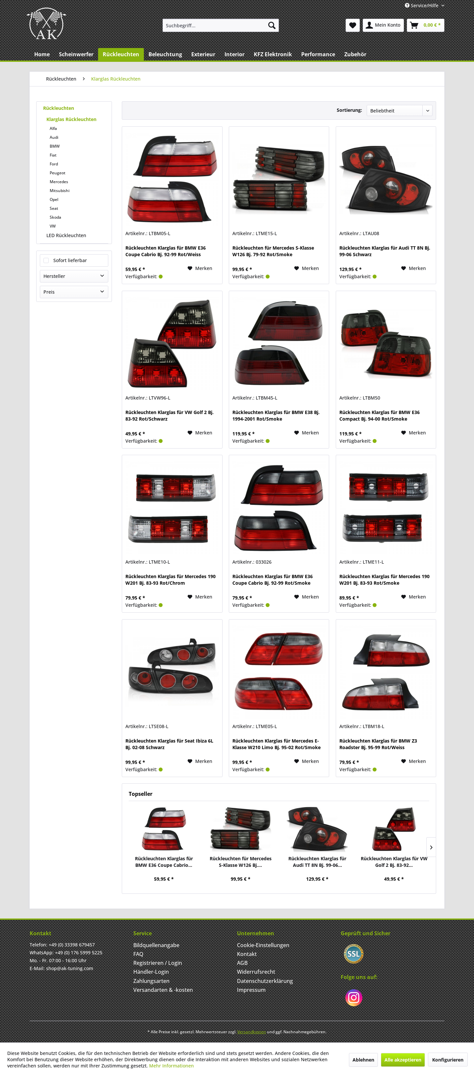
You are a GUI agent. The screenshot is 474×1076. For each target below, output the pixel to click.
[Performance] (318, 54)
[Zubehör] (355, 54)
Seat (54, 208)
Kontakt (247, 954)
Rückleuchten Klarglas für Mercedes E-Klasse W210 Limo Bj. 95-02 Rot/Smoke (276, 744)
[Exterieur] (203, 54)
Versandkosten (251, 1032)
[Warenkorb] (425, 25)
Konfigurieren (447, 1060)
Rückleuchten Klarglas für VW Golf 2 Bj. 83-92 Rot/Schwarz (169, 415)
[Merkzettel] (353, 25)
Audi (54, 137)
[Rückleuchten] (121, 54)
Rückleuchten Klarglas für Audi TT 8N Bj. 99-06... (317, 861)
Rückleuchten (58, 108)
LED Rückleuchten (66, 235)
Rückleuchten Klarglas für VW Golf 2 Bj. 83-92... (394, 861)
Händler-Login (151, 971)
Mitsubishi (59, 190)
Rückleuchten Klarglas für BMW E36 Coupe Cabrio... (164, 861)
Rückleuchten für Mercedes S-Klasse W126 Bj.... (241, 861)
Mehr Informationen (171, 1066)
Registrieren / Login (157, 962)
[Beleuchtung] (165, 54)
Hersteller (54, 276)
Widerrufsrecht (256, 971)
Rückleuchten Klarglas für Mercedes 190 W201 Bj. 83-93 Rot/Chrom (170, 579)
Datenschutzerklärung (265, 981)
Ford (54, 164)
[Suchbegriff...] (221, 25)
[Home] (42, 54)
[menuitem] (221, 25)
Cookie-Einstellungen (263, 945)
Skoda (55, 217)
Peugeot (58, 173)
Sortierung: (349, 110)
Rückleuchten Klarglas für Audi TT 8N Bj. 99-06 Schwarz (384, 251)
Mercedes (59, 181)
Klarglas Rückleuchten (71, 119)
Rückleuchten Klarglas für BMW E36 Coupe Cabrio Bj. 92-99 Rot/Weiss (165, 251)
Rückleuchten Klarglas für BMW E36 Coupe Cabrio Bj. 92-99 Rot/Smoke (272, 579)
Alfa (53, 128)
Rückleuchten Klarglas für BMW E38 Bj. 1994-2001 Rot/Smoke (276, 415)
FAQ (138, 954)
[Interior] (234, 54)
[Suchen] (272, 25)
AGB (242, 962)
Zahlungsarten (151, 981)
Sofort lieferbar (70, 260)
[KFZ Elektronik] (273, 54)
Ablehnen (363, 1060)
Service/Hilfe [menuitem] (422, 5)
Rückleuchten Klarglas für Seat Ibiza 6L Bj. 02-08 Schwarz (169, 744)
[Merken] (200, 268)
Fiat (53, 155)
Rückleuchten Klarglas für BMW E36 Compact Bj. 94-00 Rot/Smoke (379, 415)
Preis (49, 292)
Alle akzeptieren (402, 1060)
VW (53, 226)
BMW (55, 146)
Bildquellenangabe (156, 945)
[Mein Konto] (383, 25)
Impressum (251, 989)
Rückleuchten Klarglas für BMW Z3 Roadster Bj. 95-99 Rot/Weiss (378, 744)
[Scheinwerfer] (76, 54)
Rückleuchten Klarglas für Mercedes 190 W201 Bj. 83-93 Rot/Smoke (384, 579)
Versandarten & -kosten (163, 989)
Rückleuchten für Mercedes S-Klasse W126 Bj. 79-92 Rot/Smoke (273, 251)
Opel (54, 199)
